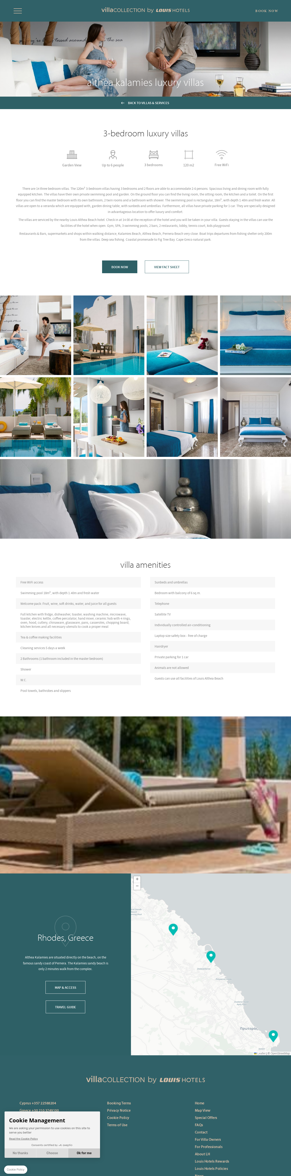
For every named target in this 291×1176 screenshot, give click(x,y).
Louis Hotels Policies (211, 1169)
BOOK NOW (266, 11)
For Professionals (209, 1147)
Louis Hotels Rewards (212, 1161)
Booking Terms (119, 1103)
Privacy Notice (118, 1111)
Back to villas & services (148, 103)
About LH (202, 1154)
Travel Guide (65, 1007)
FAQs (199, 1125)
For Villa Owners (208, 1140)
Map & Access (65, 987)
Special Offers (206, 1118)
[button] (211, 957)
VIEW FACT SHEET (167, 267)
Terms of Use (117, 1125)
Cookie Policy (118, 1118)
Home (199, 1103)
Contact (201, 1132)
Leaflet (260, 1053)
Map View (203, 1111)
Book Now (119, 267)
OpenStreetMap (280, 1053)
